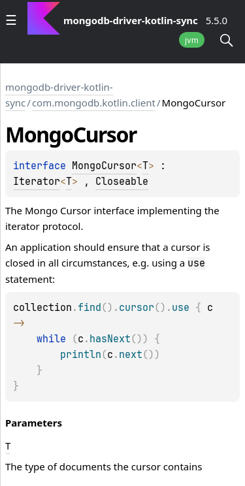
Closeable (121, 181)
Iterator (36, 181)
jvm (192, 40)
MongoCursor (104, 165)
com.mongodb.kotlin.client (93, 102)
